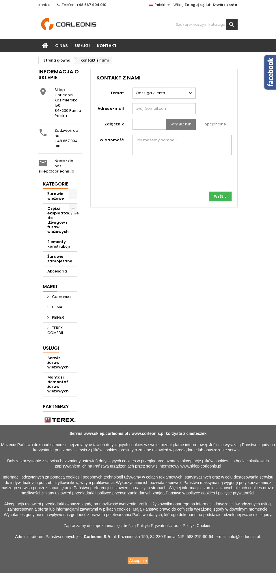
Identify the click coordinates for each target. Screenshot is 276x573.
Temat (117, 93)
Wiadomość (112, 140)
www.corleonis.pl (148, 433)
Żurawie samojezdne (59, 259)
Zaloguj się (194, 4)
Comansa (61, 296)
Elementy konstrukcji (58, 244)
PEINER (57, 317)
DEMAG (58, 307)
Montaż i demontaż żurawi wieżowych (58, 384)
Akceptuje (138, 560)
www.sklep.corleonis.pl (105, 433)
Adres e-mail (111, 108)
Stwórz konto (225, 4)
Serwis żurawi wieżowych (58, 362)
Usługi (82, 46)
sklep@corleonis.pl (56, 171)
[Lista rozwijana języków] (160, 5)
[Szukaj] (205, 24)
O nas (61, 46)
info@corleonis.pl (244, 536)
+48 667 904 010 (66, 143)
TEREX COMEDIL (55, 330)
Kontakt (45, 4)
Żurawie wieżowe (55, 196)
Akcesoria (57, 271)
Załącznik (114, 124)
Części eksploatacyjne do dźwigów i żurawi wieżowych (62, 220)
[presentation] (188, 175)
